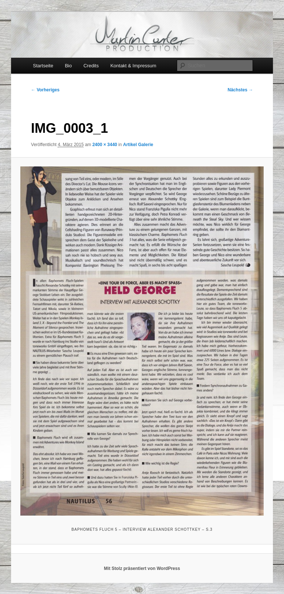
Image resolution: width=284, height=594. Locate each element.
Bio (68, 65)
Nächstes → (240, 89)
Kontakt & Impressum (133, 65)
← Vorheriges (45, 89)
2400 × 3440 (104, 144)
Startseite (43, 65)
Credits (91, 65)
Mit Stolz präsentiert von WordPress (142, 568)
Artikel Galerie (138, 144)
